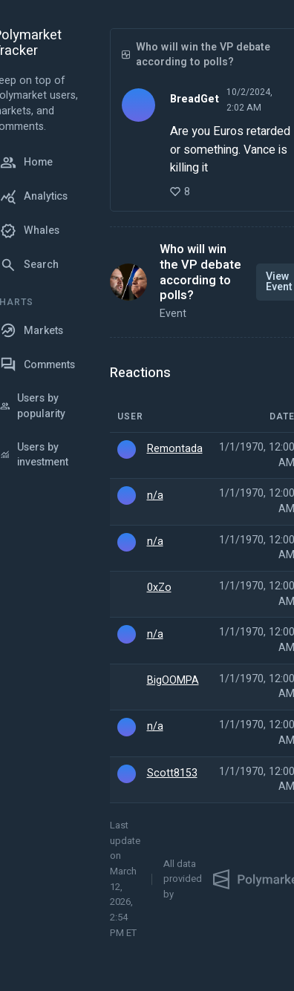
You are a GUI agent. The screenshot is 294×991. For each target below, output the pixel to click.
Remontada (175, 449)
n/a (155, 495)
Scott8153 (172, 773)
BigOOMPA (173, 680)
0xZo (159, 587)
